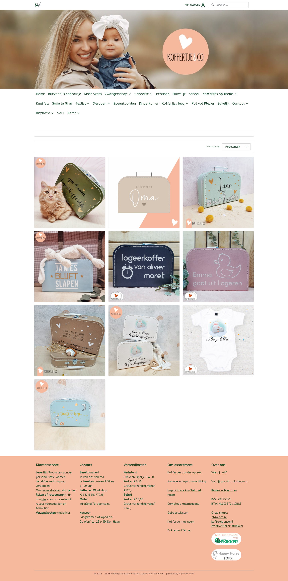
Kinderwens (93, 94)
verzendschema (51, 490)
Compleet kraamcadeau (183, 504)
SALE (61, 113)
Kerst (74, 113)
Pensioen (163, 94)
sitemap (131, 573)
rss (138, 573)
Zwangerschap (118, 94)
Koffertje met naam (181, 521)
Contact (240, 103)
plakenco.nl (219, 517)
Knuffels (42, 103)
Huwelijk (179, 94)
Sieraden (101, 103)
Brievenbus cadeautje (64, 94)
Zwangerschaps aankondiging (187, 481)
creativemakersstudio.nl (227, 526)
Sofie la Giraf (62, 103)
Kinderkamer (149, 103)
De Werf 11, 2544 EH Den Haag (100, 521)
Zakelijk (223, 103)
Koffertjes (174, 472)
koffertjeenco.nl (222, 521)
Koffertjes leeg (175, 103)
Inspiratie (45, 113)
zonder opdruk (191, 472)
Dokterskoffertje (179, 530)
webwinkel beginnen (153, 573)
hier (43, 499)
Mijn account (195, 4)
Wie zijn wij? (219, 472)
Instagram (241, 481)
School (194, 94)
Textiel (83, 103)
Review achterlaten (224, 490)
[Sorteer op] (236, 147)
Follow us (248, 122)
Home (40, 94)
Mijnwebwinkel (186, 573)
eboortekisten (179, 512)
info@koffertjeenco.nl (95, 504)
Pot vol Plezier (203, 103)
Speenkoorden (124, 103)
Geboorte (143, 94)
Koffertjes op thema (220, 94)
